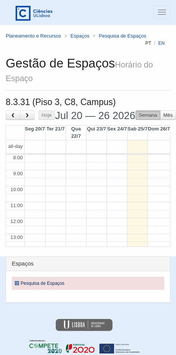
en (161, 43)
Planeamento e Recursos (33, 36)
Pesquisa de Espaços (122, 36)
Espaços (80, 36)
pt (148, 43)
